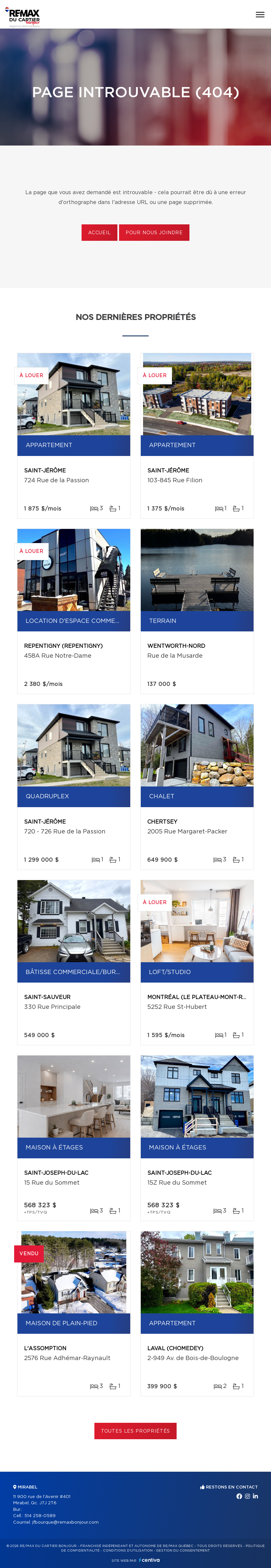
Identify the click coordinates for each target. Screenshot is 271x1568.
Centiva (149, 1560)
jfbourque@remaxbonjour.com (65, 1522)
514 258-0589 (40, 1516)
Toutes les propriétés (135, 1431)
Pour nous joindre (154, 233)
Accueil (99, 233)
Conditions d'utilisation (128, 1550)
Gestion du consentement (183, 1550)
